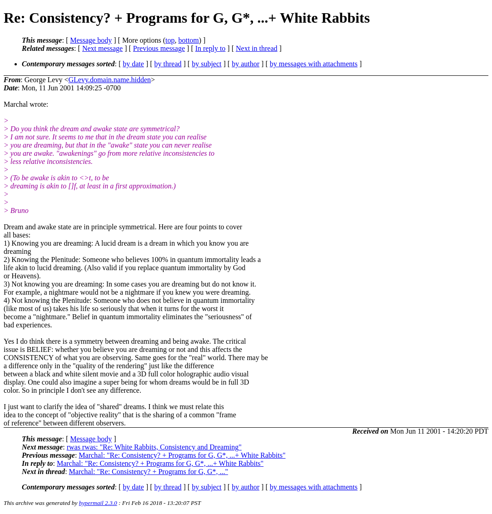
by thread (168, 64)
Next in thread (257, 48)
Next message (102, 48)
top (169, 40)
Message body (91, 40)
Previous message (159, 48)
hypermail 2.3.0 (98, 502)
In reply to (210, 48)
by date (133, 64)
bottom (188, 40)
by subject (206, 64)
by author (245, 64)
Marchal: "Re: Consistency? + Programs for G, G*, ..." (148, 471)
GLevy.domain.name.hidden (109, 80)
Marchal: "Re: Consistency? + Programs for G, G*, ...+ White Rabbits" (182, 455)
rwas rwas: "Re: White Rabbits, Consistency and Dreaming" (154, 447)
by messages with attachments (314, 64)
